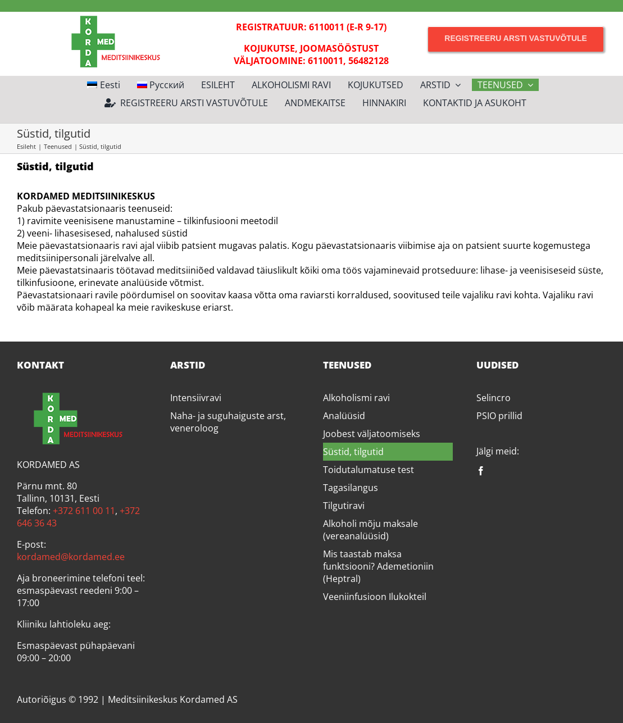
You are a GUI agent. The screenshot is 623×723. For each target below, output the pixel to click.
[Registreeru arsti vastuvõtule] (515, 38)
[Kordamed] (107, 16)
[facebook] (480, 470)
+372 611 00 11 (84, 510)
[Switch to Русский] (160, 85)
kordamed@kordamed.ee (71, 557)
